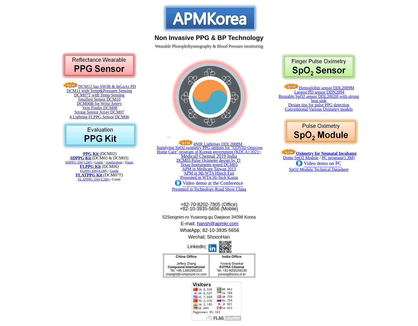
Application (114, 162)
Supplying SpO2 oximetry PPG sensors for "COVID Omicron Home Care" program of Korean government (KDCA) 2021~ (209, 149)
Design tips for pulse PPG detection (318, 105)
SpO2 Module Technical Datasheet (318, 169)
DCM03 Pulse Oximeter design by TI (208, 160)
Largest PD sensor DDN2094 (319, 92)
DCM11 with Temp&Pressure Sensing (99, 90)
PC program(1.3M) (338, 157)
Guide (114, 171)
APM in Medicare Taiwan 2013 (209, 169)
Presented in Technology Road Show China (209, 189)
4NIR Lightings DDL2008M (217, 144)
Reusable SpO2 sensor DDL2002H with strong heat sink (319, 98)
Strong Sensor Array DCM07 (99, 112)
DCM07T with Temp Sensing (99, 95)
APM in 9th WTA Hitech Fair (209, 173)
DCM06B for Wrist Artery (99, 103)
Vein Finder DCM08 (99, 108)
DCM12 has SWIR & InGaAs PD (107, 86)
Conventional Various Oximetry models (318, 109)
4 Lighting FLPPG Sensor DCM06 (99, 117)
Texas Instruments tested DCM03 (209, 164)
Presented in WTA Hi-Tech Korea (209, 177)
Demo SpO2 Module (300, 157)
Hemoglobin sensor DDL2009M (326, 88)
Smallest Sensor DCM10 (99, 99)
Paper (129, 162)
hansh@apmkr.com (217, 223)
